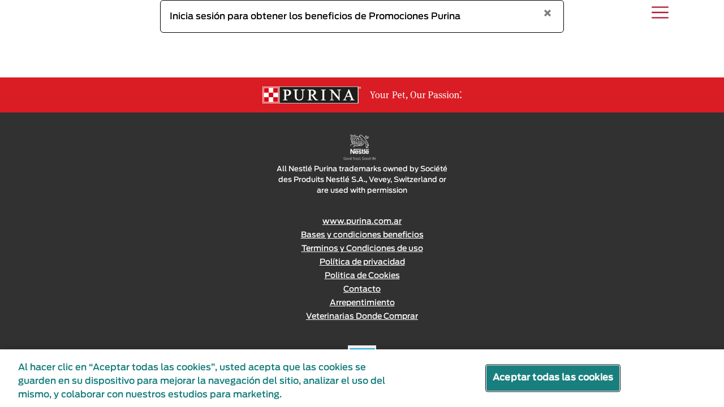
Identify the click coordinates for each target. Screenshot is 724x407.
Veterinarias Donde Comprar (362, 317)
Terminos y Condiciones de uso (362, 249)
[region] (362, 378)
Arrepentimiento (362, 303)
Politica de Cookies (362, 276)
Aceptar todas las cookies (553, 377)
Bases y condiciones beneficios (362, 235)
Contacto (362, 289)
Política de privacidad (362, 262)
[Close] (547, 14)
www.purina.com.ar (362, 222)
